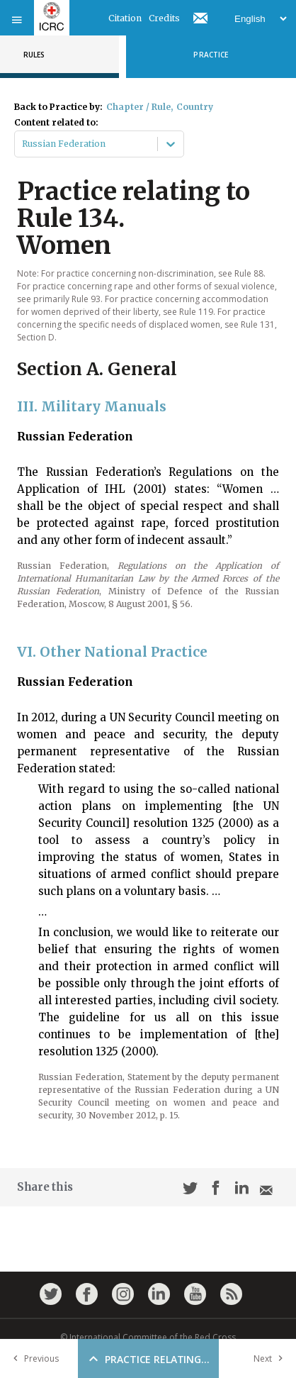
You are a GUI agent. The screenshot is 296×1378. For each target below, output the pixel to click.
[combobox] (23, 144)
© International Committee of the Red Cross (148, 1337)
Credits (164, 18)
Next (271, 1358)
